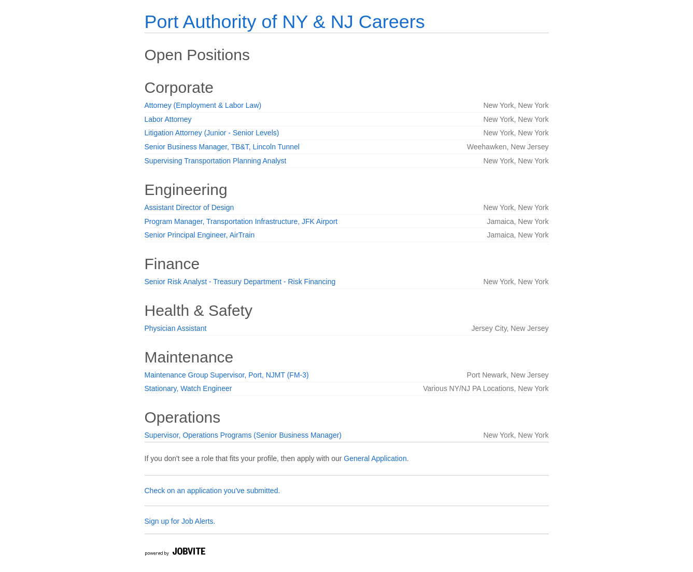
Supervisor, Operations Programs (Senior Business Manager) (243, 435)
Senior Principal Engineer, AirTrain (200, 235)
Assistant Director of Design (189, 207)
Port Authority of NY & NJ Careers (285, 21)
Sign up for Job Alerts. (180, 521)
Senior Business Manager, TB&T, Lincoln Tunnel (222, 147)
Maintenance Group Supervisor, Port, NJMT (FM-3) (227, 375)
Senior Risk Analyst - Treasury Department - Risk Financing (240, 281)
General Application (375, 458)
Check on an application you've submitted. (212, 490)
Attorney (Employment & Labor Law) (203, 105)
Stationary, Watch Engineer (188, 388)
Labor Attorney (168, 119)
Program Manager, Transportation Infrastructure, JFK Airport (241, 221)
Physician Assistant (176, 328)
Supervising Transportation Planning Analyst (216, 161)
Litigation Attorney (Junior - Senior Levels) (212, 133)
